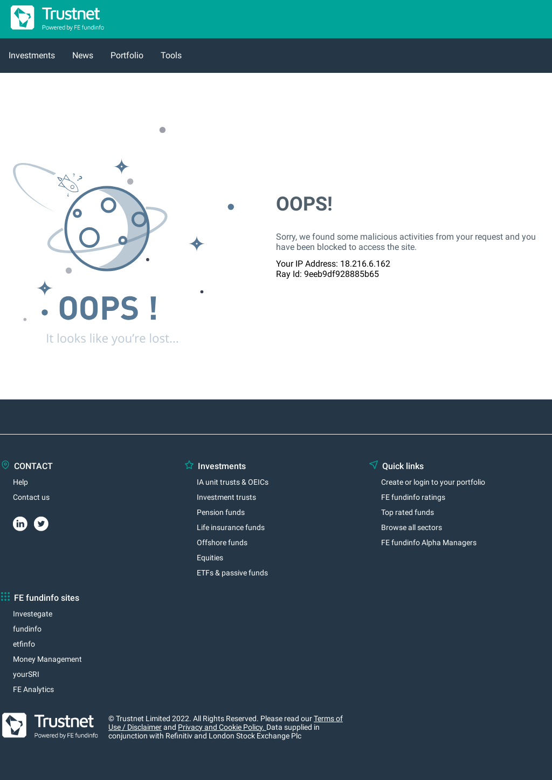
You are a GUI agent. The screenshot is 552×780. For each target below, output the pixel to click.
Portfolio (127, 55)
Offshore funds (222, 542)
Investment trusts (226, 497)
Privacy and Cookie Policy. (222, 727)
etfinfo (24, 644)
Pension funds (221, 512)
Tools (171, 55)
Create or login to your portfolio (433, 482)
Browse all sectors (411, 527)
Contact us (31, 497)
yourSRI (26, 674)
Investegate (32, 613)
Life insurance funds (231, 527)
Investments (32, 55)
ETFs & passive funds (232, 572)
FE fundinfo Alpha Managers (429, 542)
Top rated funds (407, 512)
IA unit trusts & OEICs (232, 482)
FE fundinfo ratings (413, 497)
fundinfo (27, 629)
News (82, 55)
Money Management (47, 659)
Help (20, 482)
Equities (210, 557)
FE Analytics (33, 689)
